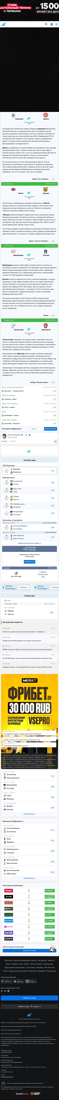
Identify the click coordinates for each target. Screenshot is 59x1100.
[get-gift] (52, 24)
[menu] (56, 24)
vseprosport (3, 24)
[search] (46, 24)
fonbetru (29, 550)
